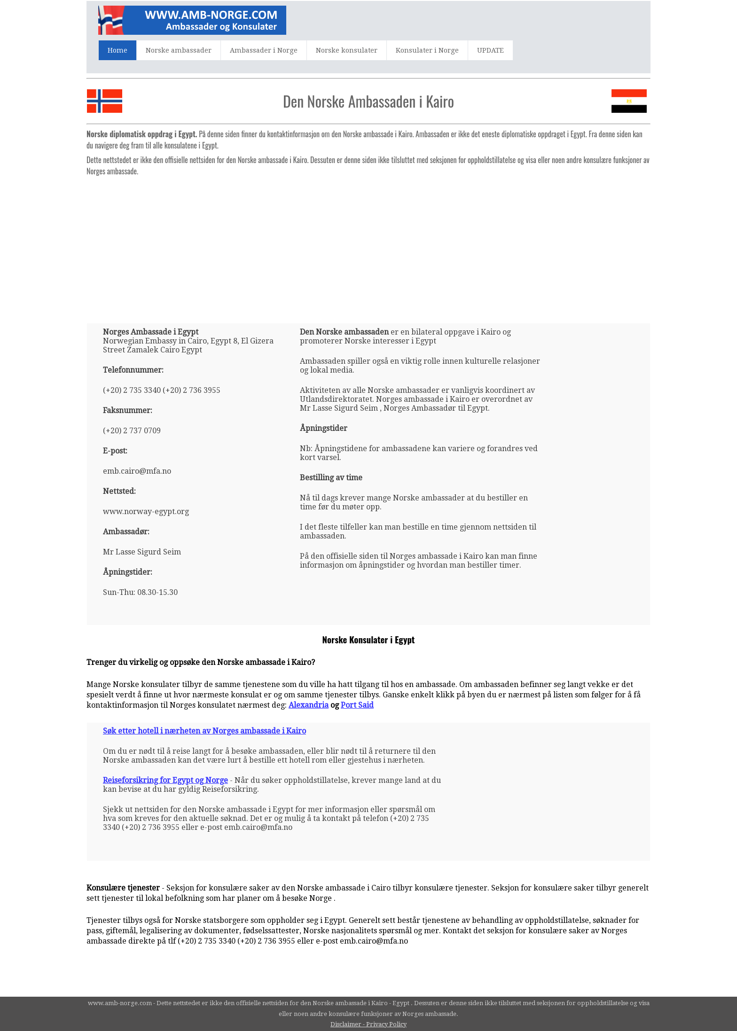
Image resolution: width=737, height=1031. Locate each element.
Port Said (357, 705)
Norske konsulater (346, 50)
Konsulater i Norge (427, 50)
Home (117, 50)
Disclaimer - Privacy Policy (368, 1024)
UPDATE (490, 50)
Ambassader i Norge (264, 50)
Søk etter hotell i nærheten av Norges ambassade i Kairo (204, 730)
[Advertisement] (368, 246)
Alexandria (309, 705)
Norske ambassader (179, 50)
